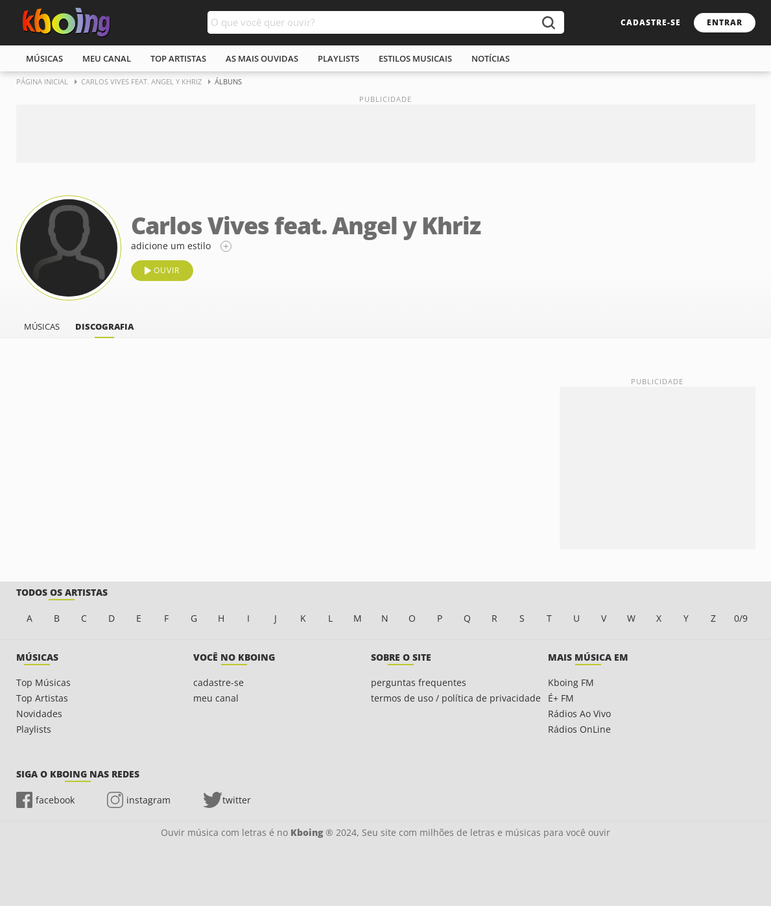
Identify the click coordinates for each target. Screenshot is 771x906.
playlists (338, 58)
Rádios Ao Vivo (579, 713)
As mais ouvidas (262, 58)
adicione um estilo (171, 245)
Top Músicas (43, 682)
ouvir (167, 270)
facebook (55, 800)
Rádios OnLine (579, 729)
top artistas (178, 58)
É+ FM (561, 698)
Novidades (39, 713)
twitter (236, 800)
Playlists (33, 729)
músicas (44, 58)
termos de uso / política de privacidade (456, 698)
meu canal (106, 58)
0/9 (741, 618)
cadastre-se (651, 22)
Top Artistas (42, 698)
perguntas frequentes (418, 682)
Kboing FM (571, 682)
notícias (490, 58)
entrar (724, 22)
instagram (148, 800)
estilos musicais (415, 58)
